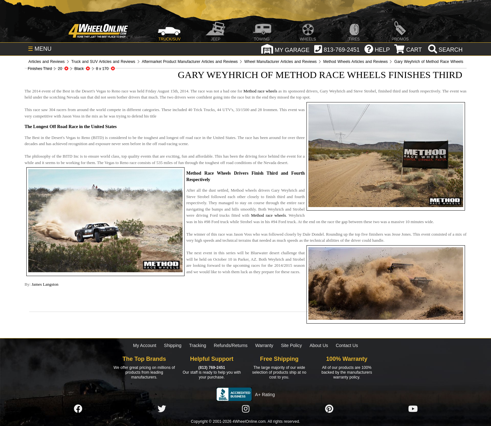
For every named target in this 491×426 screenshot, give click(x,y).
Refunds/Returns (230, 345)
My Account (144, 345)
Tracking (197, 345)
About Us (319, 345)
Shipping (173, 345)
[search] (444, 50)
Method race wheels (260, 91)
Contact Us (347, 345)
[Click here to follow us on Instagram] (245, 409)
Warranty (264, 345)
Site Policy (291, 345)
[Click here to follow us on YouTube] (413, 409)
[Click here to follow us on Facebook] (78, 409)
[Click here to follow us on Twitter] (161, 409)
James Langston (45, 284)
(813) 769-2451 (211, 367)
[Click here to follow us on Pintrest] (329, 409)
